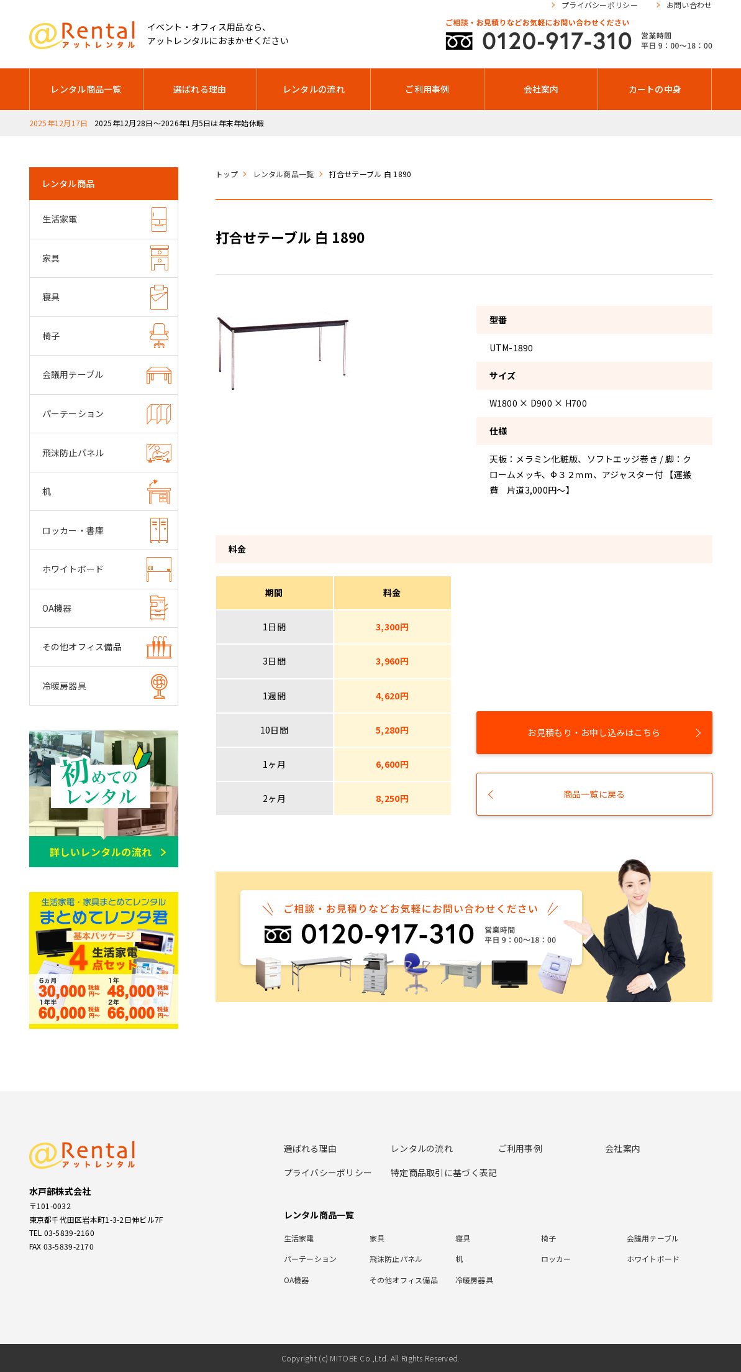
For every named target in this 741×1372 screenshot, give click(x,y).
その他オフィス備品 (82, 646)
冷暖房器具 (64, 685)
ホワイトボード (73, 569)
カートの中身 (655, 89)
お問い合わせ (689, 5)
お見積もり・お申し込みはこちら (593, 732)
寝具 (51, 296)
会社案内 (541, 89)
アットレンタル (82, 35)
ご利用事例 (427, 89)
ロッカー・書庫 (73, 530)
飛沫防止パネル (73, 452)
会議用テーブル (73, 374)
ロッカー (556, 1258)
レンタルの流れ (314, 89)
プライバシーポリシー (599, 5)
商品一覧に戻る (594, 794)
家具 (51, 258)
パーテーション (73, 413)
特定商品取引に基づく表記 (444, 1172)
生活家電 (60, 219)
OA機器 (57, 608)
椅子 (51, 335)
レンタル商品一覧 (85, 89)
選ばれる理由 (200, 89)
